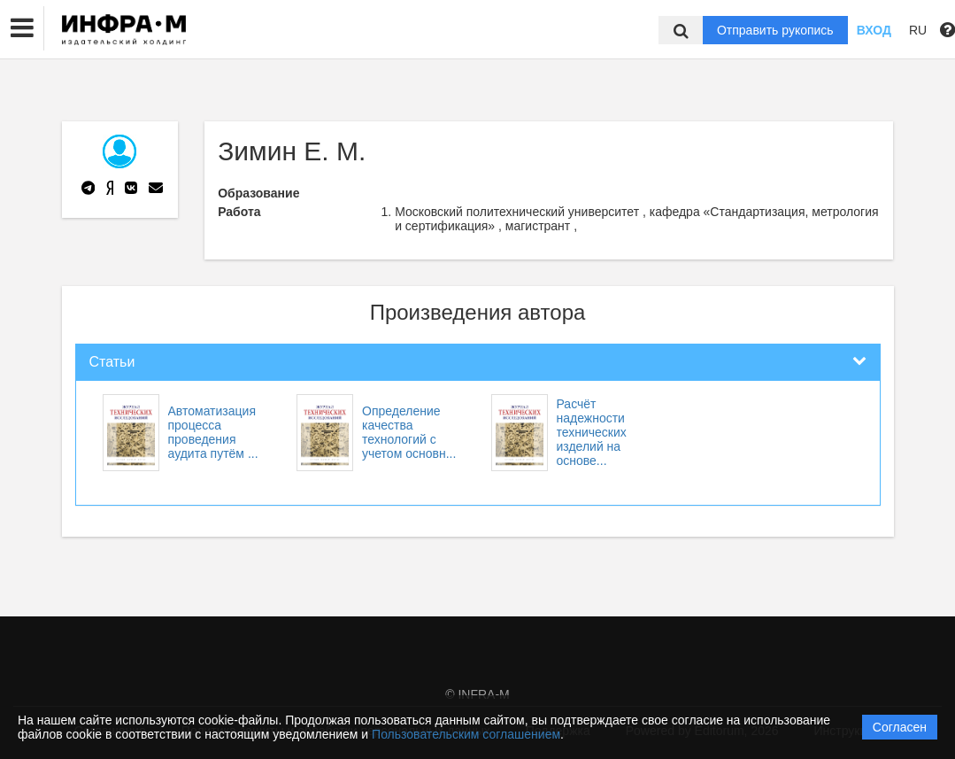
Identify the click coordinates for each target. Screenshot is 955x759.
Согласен (900, 727)
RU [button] (918, 30)
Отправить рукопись (775, 30)
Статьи (112, 361)
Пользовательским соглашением (466, 734)
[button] (22, 28)
